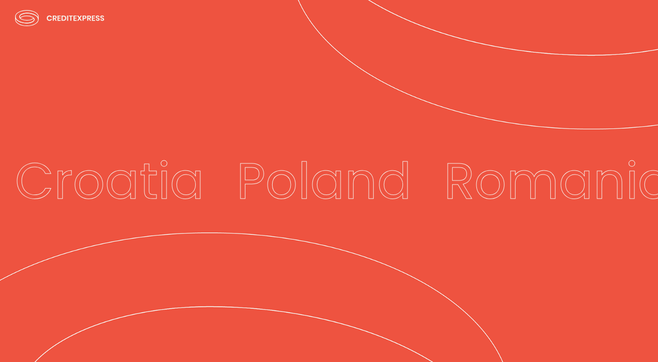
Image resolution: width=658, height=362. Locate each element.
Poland (324, 181)
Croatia (109, 181)
